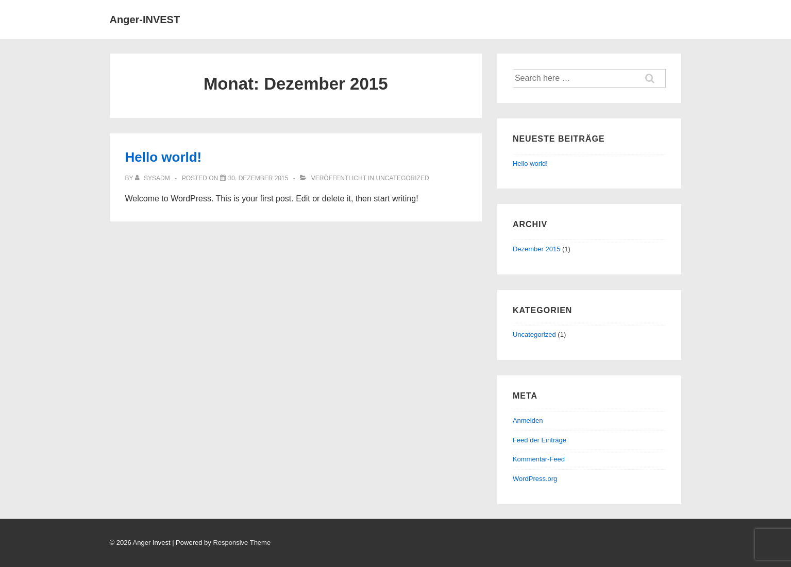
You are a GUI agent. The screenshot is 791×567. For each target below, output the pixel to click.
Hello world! (163, 157)
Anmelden (528, 420)
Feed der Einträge (539, 440)
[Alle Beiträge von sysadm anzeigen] (153, 178)
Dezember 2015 (537, 249)
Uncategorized (402, 178)
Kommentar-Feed (539, 459)
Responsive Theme (242, 542)
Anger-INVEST (145, 19)
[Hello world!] (258, 178)
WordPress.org (535, 479)
